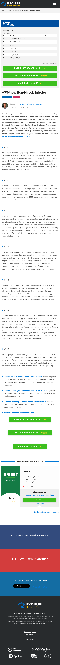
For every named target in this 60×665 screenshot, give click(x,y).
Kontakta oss (30, 634)
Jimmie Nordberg (13, 10)
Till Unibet (40, 499)
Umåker (16, 97)
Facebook (43, 535)
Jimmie (21, 104)
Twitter (42, 580)
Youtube (42, 559)
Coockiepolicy (30, 639)
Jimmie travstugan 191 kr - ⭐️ (30, 68)
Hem (2, 10)
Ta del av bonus (39, 503)
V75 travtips (7, 97)
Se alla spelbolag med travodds (45, 512)
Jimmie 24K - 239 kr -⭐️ (30, 83)
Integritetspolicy (30, 637)
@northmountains (35, 104)
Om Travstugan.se (30, 632)
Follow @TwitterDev (39, 587)
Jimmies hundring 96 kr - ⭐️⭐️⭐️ (30, 76)
